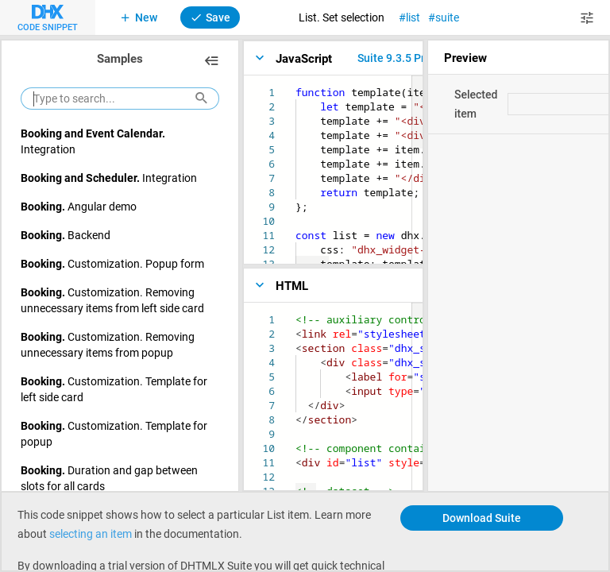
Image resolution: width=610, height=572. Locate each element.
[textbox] (295, 85)
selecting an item (90, 533)
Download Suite (481, 517)
